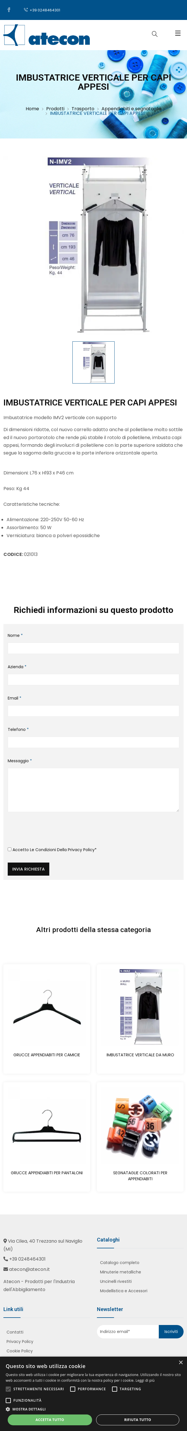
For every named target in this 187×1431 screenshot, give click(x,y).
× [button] (180, 1363)
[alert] (93, 1394)
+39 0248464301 (42, 10)
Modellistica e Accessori (123, 1291)
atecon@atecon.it (29, 1269)
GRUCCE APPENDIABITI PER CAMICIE (46, 1055)
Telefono (18, 729)
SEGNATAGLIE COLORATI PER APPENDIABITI (140, 1176)
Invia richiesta (28, 869)
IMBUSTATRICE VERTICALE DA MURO (140, 1055)
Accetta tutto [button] (50, 1419)
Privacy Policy (81, 850)
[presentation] (51, 831)
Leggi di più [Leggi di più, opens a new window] (145, 1380)
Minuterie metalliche (120, 1272)
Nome (15, 635)
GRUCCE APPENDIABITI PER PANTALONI (47, 1173)
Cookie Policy (20, 1351)
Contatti (15, 1332)
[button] (93, 1409)
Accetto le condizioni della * (52, 850)
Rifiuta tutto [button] (137, 1419)
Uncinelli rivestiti (116, 1281)
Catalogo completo (119, 1262)
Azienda (17, 667)
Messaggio (20, 761)
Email (14, 698)
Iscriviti (171, 1331)
